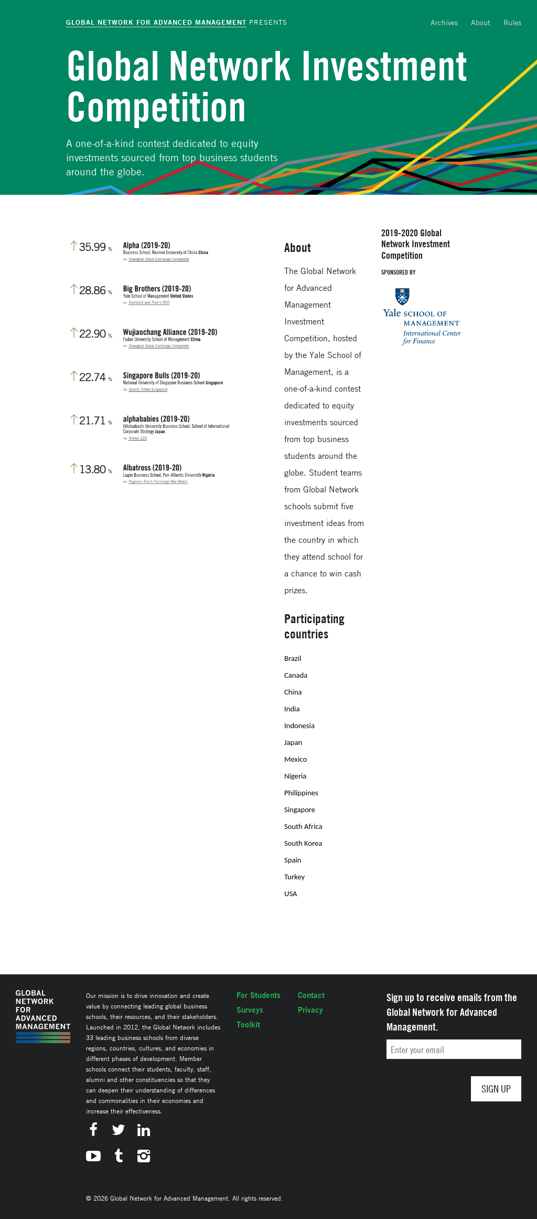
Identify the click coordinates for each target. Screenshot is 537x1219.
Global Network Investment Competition (266, 86)
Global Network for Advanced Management (156, 22)
